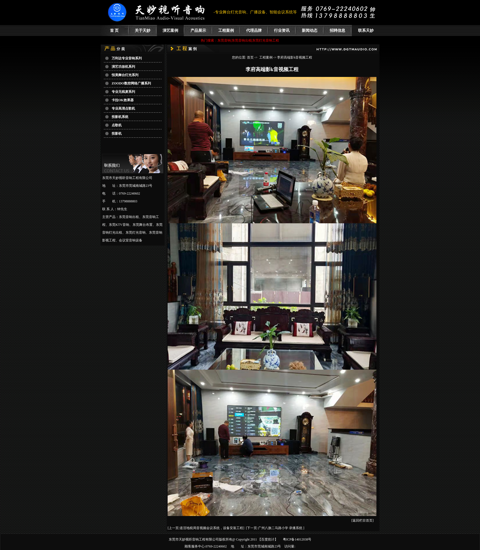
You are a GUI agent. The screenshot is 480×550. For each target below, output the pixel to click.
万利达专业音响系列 (127, 58)
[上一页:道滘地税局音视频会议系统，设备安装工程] (206, 528)
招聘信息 (337, 30)
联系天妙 (366, 30)
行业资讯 (282, 30)
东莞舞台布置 (143, 225)
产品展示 (198, 30)
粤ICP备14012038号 (297, 539)
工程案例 (226, 30)
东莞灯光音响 (136, 232)
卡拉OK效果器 (123, 100)
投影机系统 (120, 117)
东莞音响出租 (129, 217)
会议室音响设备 (130, 240)
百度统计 (268, 539)
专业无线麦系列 (123, 92)
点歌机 (117, 125)
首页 (250, 57)
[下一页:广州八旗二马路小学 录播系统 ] (275, 528)
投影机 (117, 133)
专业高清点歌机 (123, 108)
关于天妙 (142, 30)
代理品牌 (254, 30)
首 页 (114, 30)
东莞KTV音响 (119, 225)
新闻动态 (309, 30)
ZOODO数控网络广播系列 (131, 83)
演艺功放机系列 (123, 67)
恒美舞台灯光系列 (125, 75)
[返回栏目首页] (362, 520)
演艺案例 (170, 30)
